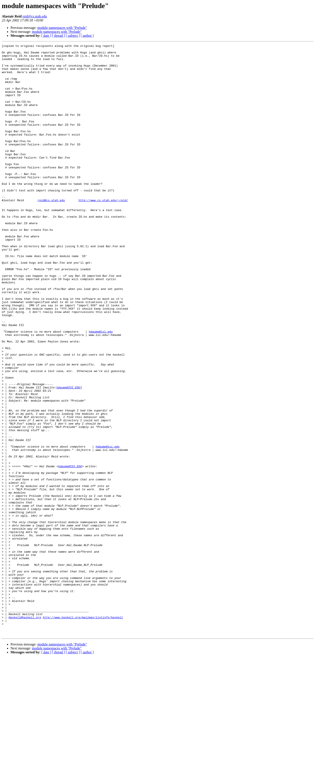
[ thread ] (58, 35)
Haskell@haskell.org (25, 732)
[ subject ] (73, 35)
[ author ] (87, 35)
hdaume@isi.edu (101, 389)
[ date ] (46, 35)
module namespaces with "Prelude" (62, 28)
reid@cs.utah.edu (35, 16)
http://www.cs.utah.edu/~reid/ (103, 232)
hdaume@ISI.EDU (68, 456)
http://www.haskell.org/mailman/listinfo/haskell (83, 732)
